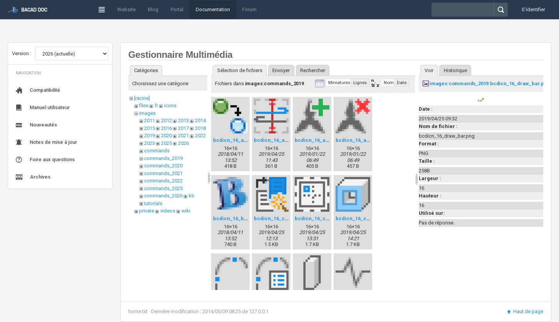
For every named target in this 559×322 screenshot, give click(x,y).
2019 (149, 135)
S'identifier (533, 9)
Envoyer (281, 70)
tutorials (153, 203)
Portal (177, 9)
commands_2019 (163, 158)
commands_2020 (163, 166)
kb (192, 196)
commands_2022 (163, 181)
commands (157, 150)
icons (170, 105)
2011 (149, 120)
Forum (249, 9)
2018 (200, 128)
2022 (200, 135)
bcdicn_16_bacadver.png (244, 218)
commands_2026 (163, 196)
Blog (153, 9)
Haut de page (524, 311)
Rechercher (312, 70)
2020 (166, 135)
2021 (183, 135)
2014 (200, 120)
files (143, 105)
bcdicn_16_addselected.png (247, 140)
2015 (149, 128)
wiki (185, 211)
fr (156, 105)
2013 (183, 120)
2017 (183, 128)
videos (167, 211)
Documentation (213, 9)
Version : (21, 53)
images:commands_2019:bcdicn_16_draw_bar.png (490, 83)
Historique (455, 70)
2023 (149, 143)
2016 (166, 128)
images (147, 113)
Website (126, 9)
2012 (166, 120)
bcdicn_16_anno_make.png (328, 140)
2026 (183, 143)
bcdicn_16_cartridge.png (325, 218)
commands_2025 (163, 188)
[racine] (142, 98)
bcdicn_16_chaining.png (366, 218)
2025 (166, 143)
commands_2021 (163, 173)
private (146, 211)
